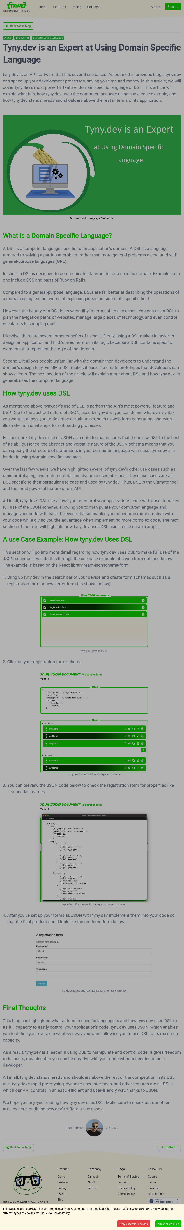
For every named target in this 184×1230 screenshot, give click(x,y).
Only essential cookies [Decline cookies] (133, 1224)
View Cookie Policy (58, 1213)
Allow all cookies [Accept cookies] (168, 1224)
